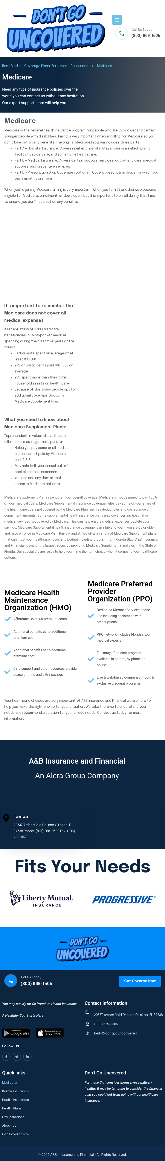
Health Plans (11, 1108)
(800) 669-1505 (145, 36)
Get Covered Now (16, 1134)
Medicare (9, 1083)
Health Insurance (15, 1100)
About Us (9, 1125)
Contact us (106, 713)
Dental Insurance (15, 1091)
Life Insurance (13, 1117)
